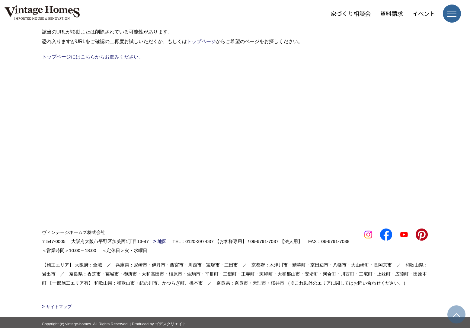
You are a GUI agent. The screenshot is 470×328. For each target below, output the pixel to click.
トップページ (201, 41)
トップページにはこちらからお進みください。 (92, 56)
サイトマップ (59, 306)
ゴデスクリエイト (170, 324)
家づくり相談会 (351, 13)
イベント (423, 13)
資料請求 (391, 13)
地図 (162, 241)
